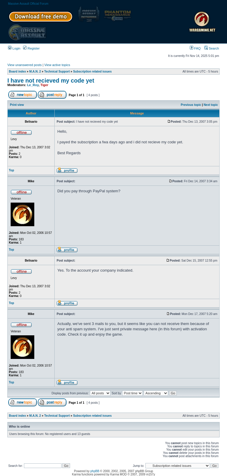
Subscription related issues (92, 71)
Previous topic (191, 104)
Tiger (44, 85)
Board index (17, 71)
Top (11, 170)
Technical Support (57, 71)
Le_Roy (33, 85)
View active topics (57, 65)
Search (211, 48)
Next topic (211, 104)
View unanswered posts (24, 65)
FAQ (195, 48)
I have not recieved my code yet (50, 80)
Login (14, 48)
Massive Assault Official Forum (28, 3)
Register (31, 48)
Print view (17, 104)
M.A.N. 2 (35, 71)
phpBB (94, 471)
